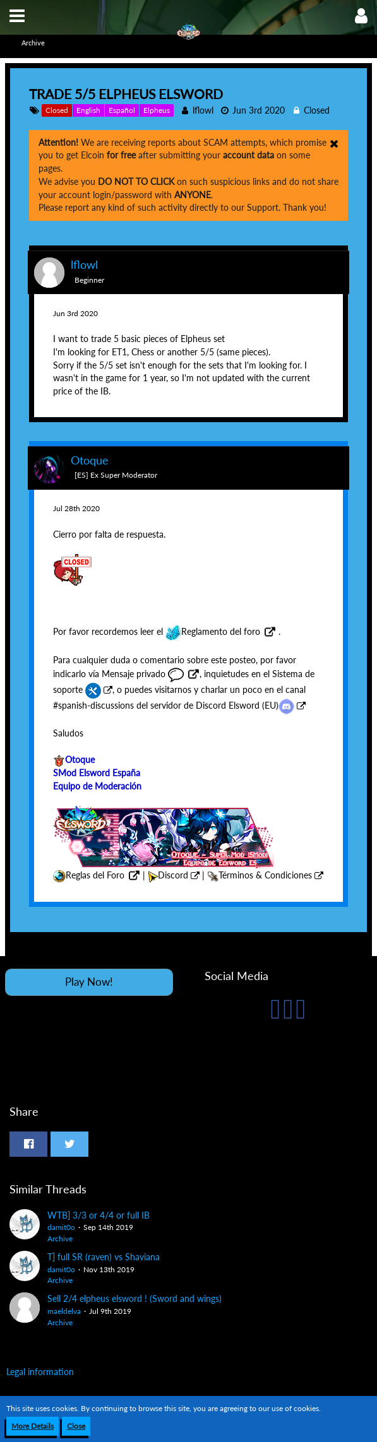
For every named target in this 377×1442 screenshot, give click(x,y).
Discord (173, 875)
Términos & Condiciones (265, 875)
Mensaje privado (143, 673)
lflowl (203, 110)
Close (76, 1426)
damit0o (61, 1227)
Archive (60, 1238)
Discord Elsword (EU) (245, 705)
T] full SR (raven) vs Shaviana (103, 1256)
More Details (32, 1426)
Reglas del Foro (95, 875)
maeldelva (64, 1311)
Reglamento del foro (212, 631)
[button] (17, 16)
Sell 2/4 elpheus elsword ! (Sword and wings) (134, 1298)
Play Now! (89, 981)
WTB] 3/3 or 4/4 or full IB (98, 1215)
